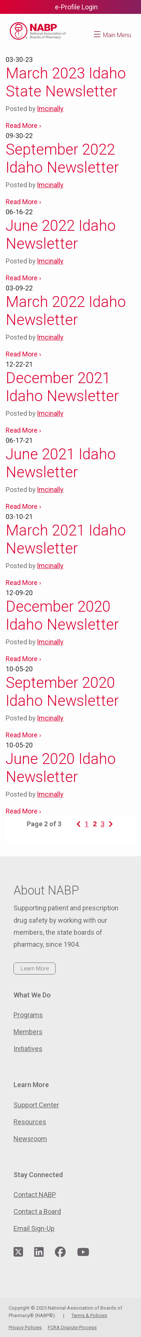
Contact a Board (37, 1211)
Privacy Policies (25, 1327)
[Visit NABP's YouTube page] (83, 1252)
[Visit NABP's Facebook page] (60, 1252)
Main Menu (117, 35)
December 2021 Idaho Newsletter (62, 387)
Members (28, 1032)
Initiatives (28, 1049)
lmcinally (50, 109)
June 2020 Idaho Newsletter (61, 768)
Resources (30, 1122)
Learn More (35, 968)
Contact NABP (35, 1195)
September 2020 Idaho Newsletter (62, 692)
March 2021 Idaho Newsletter (66, 539)
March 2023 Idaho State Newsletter (66, 82)
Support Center (36, 1105)
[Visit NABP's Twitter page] (18, 1252)
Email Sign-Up (34, 1228)
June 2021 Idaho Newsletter (61, 463)
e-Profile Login (76, 7)
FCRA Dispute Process (72, 1327)
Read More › (23, 125)
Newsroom (30, 1139)
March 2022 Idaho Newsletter (66, 311)
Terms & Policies (89, 1315)
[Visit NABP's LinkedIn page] (39, 1252)
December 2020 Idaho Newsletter (62, 615)
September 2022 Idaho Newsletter (62, 158)
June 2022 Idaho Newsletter (61, 235)
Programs (28, 1015)
